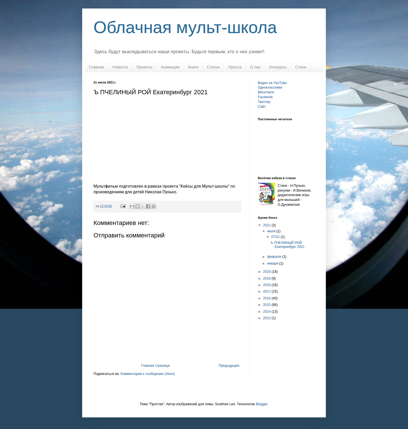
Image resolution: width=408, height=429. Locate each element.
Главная (96, 67)
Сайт (262, 107)
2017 (267, 291)
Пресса (234, 67)
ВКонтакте (266, 92)
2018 (267, 285)
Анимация (170, 67)
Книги (193, 67)
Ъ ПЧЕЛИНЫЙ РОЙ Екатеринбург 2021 (287, 245)
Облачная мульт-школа (185, 27)
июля (271, 231)
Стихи (300, 67)
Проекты (144, 67)
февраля (274, 257)
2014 (267, 312)
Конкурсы (278, 67)
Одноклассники (270, 87)
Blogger (261, 404)
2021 (267, 225)
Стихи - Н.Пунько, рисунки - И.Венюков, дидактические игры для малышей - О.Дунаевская (294, 195)
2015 (267, 305)
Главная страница (155, 366)
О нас (255, 67)
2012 (267, 318)
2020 (267, 272)
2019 (267, 278)
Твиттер (264, 102)
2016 (267, 298)
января (273, 263)
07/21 (275, 237)
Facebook (265, 97)
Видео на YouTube (272, 83)
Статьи (213, 67)
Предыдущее (229, 366)
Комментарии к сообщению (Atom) (147, 374)
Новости (120, 67)
